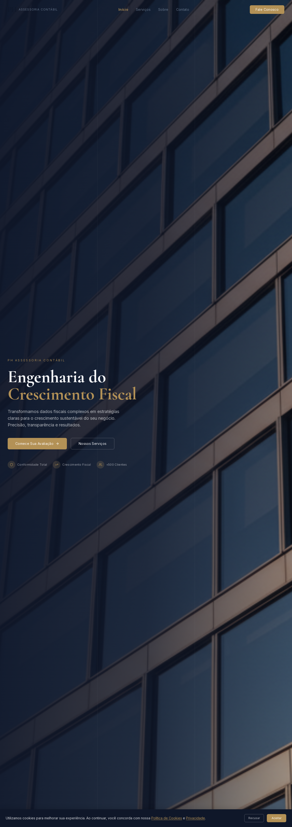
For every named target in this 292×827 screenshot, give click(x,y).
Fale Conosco (267, 9)
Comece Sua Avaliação (37, 443)
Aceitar (276, 818)
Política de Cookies (166, 818)
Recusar (254, 818)
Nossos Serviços (92, 443)
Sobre (163, 9)
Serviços (143, 9)
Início (123, 9)
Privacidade (195, 818)
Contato (182, 9)
